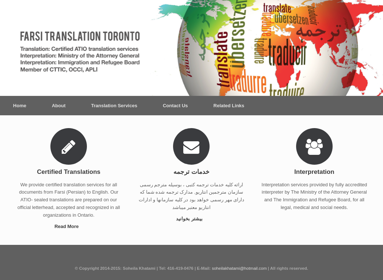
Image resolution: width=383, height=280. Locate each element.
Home (19, 105)
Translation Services (114, 105)
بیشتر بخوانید (191, 218)
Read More (68, 226)
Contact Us (175, 105)
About (59, 105)
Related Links (229, 105)
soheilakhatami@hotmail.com (239, 268)
